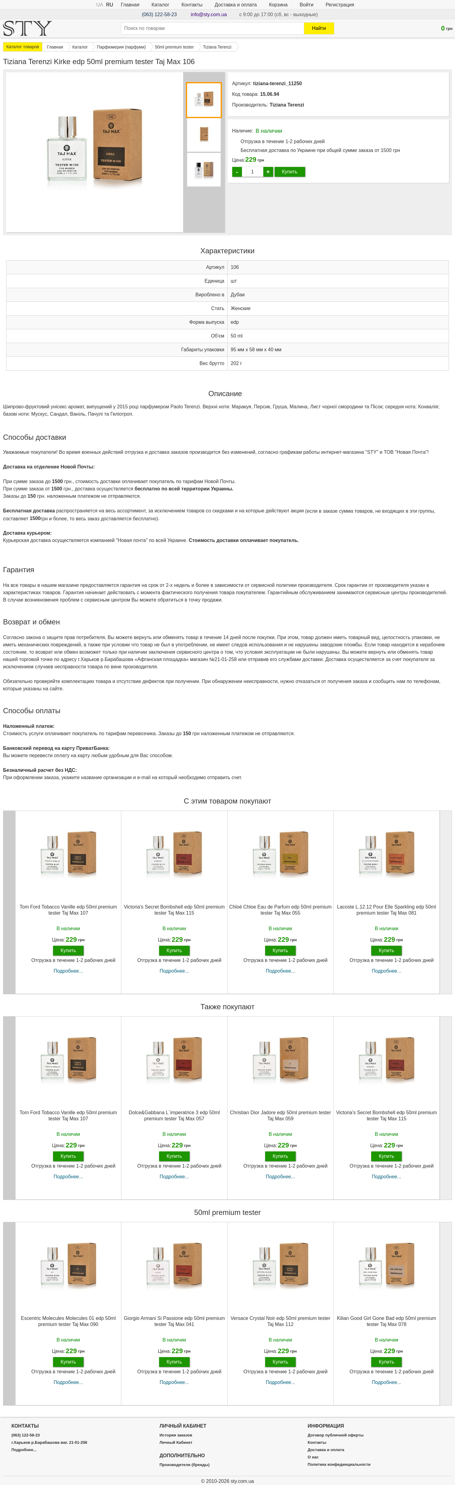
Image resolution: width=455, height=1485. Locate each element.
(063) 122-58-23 (159, 14)
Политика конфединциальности (339, 1464)
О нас (313, 1457)
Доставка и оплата (236, 4)
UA (99, 4)
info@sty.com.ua (209, 14)
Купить (289, 171)
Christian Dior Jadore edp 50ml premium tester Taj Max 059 (280, 1115)
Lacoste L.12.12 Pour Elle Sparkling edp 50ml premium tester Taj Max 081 (386, 909)
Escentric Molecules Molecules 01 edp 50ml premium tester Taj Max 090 (68, 1321)
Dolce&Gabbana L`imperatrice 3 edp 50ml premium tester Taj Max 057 (174, 1115)
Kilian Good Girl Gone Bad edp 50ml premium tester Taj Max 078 (386, 1321)
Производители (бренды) (184, 1465)
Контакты (192, 4)
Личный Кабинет (175, 1442)
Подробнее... (68, 971)
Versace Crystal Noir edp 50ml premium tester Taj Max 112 (280, 1321)
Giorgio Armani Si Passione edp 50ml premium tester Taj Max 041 (174, 1321)
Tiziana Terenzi (287, 104)
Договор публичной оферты (336, 1435)
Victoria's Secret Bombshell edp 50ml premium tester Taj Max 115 (174, 909)
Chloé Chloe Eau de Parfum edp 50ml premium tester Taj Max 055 (280, 909)
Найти (319, 28)
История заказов (175, 1435)
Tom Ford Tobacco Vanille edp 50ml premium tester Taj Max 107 (68, 909)
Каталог (160, 4)
